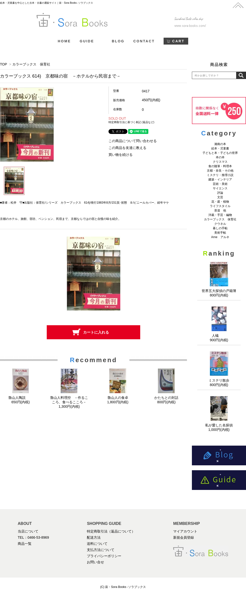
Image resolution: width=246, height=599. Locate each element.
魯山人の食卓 (118, 398)
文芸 (220, 197)
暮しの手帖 (220, 228)
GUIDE (87, 41)
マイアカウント (185, 531)
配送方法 (94, 537)
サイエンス (220, 188)
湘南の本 (220, 144)
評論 (220, 192)
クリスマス (220, 161)
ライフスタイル (220, 206)
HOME (64, 41)
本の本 (220, 157)
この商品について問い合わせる (132, 141)
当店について (28, 531)
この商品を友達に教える (127, 148)
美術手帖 (220, 232)
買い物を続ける (120, 155)
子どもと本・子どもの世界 (220, 153)
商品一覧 (24, 544)
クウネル (220, 224)
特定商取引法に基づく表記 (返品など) (131, 122)
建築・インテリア (220, 179)
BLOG (118, 41)
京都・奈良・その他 (220, 170)
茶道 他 (220, 210)
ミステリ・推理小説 (220, 175)
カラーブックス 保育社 (31, 64)
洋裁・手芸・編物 (221, 215)
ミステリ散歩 (219, 380)
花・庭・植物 (220, 201)
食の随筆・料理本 (220, 166)
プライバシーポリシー (104, 556)
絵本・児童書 (220, 148)
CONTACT (144, 41)
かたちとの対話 (166, 398)
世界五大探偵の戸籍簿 (219, 291)
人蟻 (219, 336)
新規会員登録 (183, 537)
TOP (3, 64)
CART (178, 41)
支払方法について (100, 550)
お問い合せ (95, 562)
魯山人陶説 (20, 398)
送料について (97, 544)
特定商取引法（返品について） (111, 531)
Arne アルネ (220, 237)
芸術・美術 (220, 184)
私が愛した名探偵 (219, 425)
